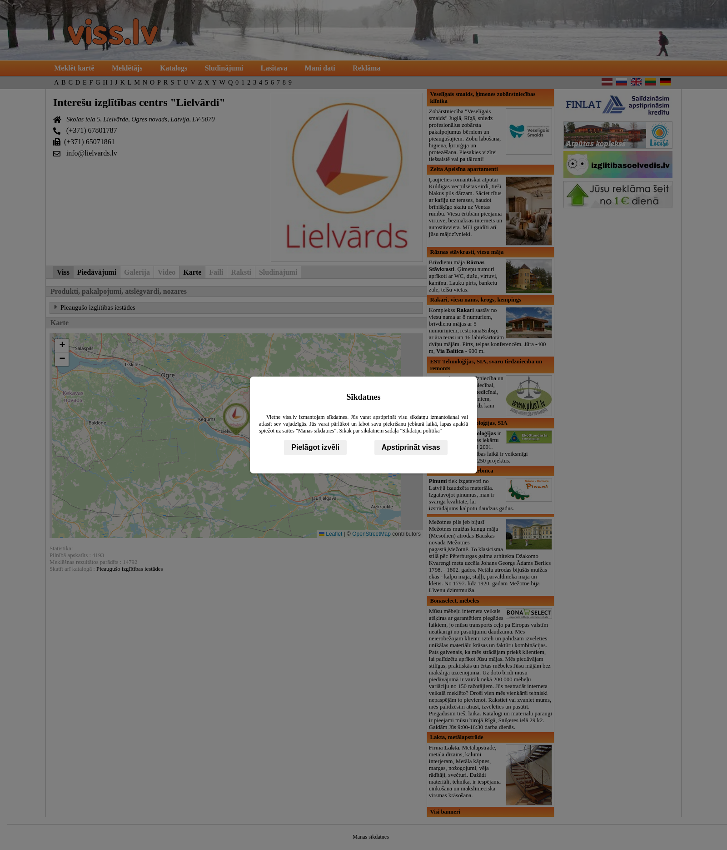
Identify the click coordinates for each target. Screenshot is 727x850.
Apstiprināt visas (411, 447)
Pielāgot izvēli (315, 447)
